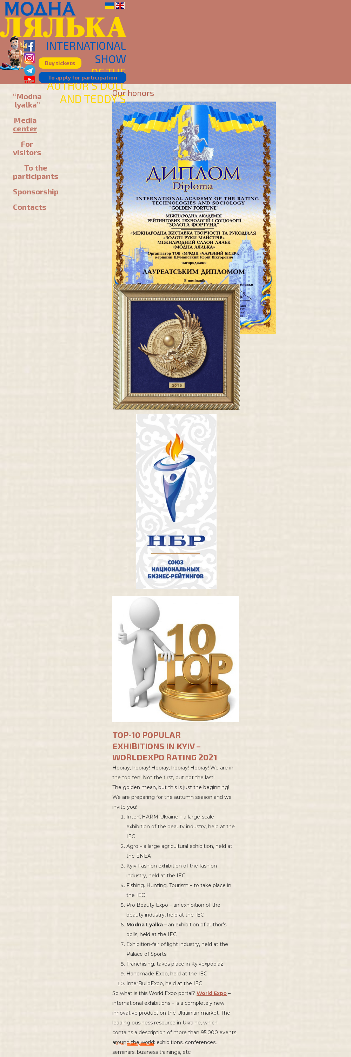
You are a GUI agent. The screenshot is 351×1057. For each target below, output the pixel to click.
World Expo (212, 993)
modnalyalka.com (140, 1044)
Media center (25, 124)
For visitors (27, 148)
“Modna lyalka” (27, 100)
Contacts (29, 206)
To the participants (35, 171)
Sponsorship (36, 191)
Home (23, 80)
